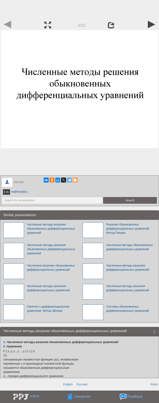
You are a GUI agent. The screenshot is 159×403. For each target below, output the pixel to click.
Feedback (135, 397)
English (68, 384)
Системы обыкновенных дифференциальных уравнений (127, 308)
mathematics (15, 191)
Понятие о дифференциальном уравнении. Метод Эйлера (48, 308)
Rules (154, 384)
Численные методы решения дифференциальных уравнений (127, 267)
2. (4, 346)
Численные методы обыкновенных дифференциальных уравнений (129, 247)
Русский (82, 384)
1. (4, 342)
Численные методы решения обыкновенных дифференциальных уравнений (51, 228)
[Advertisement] (79, 9)
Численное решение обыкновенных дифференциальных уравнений (51, 267)
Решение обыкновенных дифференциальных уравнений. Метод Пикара (128, 228)
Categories (82, 397)
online (34, 396)
